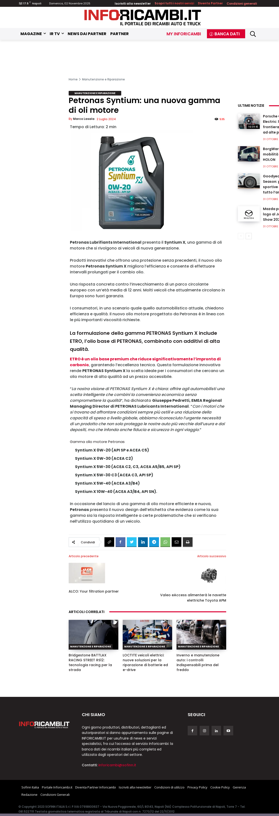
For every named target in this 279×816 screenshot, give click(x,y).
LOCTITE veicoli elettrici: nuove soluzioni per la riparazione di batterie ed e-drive (145, 662)
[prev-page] (241, 236)
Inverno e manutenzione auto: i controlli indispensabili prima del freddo (198, 662)
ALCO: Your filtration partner (94, 591)
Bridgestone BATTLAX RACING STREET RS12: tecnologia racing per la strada (90, 662)
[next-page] (249, 236)
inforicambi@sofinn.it (117, 765)
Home (73, 79)
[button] (253, 34)
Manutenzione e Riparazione (103, 79)
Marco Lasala (83, 119)
